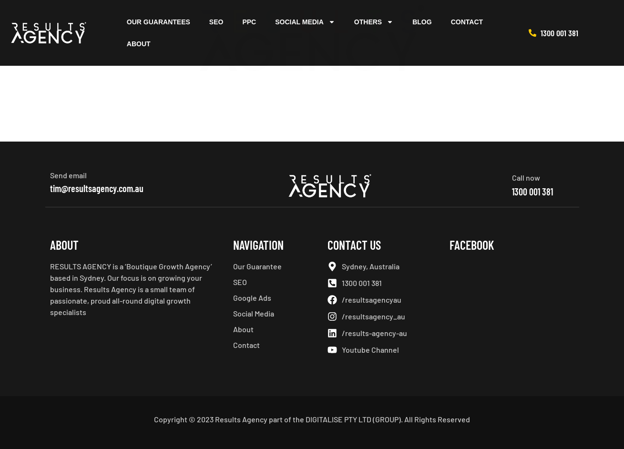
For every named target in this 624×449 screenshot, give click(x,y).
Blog (421, 22)
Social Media (305, 22)
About (139, 44)
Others (373, 22)
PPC (249, 22)
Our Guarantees (158, 22)
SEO (216, 22)
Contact (467, 22)
